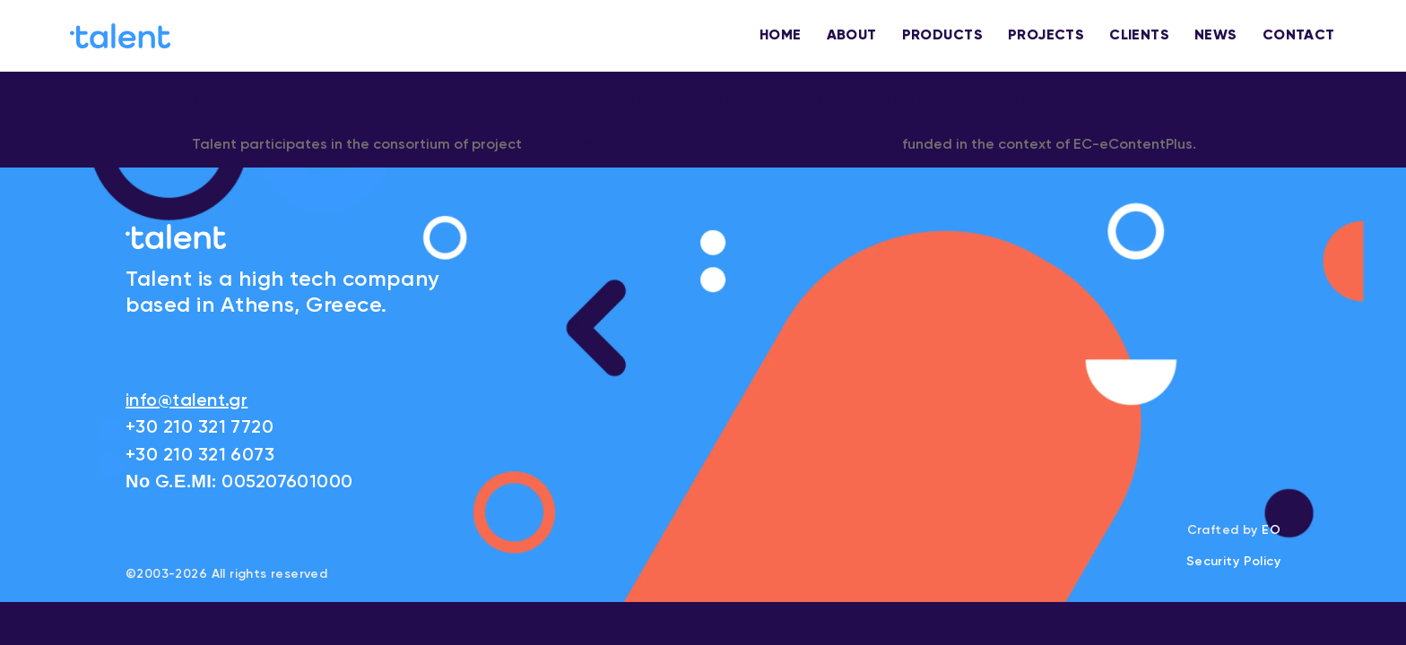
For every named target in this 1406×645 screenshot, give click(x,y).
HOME (780, 36)
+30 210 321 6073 (200, 456)
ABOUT (852, 36)
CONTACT (1299, 36)
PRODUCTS (942, 36)
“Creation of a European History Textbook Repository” (711, 145)
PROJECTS (1046, 36)
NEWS (1215, 36)
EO (1271, 530)
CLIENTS (1139, 36)
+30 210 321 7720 (199, 428)
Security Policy (1233, 561)
